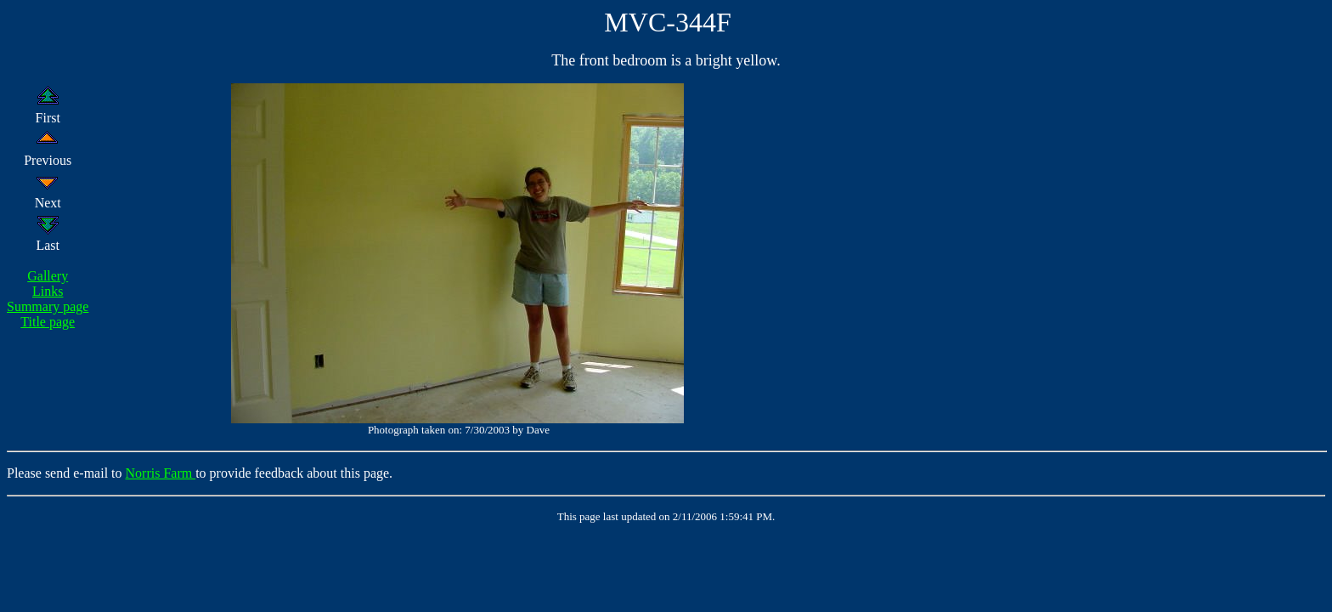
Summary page (47, 306)
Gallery (47, 276)
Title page (47, 321)
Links (47, 291)
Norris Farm (161, 473)
